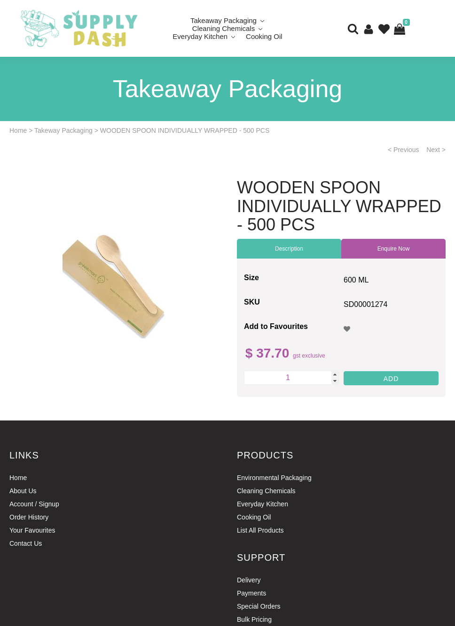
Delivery (249, 580)
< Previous (403, 149)
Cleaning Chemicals (266, 491)
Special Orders (259, 606)
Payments (251, 593)
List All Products (260, 530)
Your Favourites (32, 530)
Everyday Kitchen (200, 36)
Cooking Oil (264, 36)
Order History (28, 517)
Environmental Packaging (274, 477)
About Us (23, 491)
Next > (436, 149)
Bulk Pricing (254, 619)
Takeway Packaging (63, 130)
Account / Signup (34, 504)
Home (18, 130)
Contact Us (25, 543)
